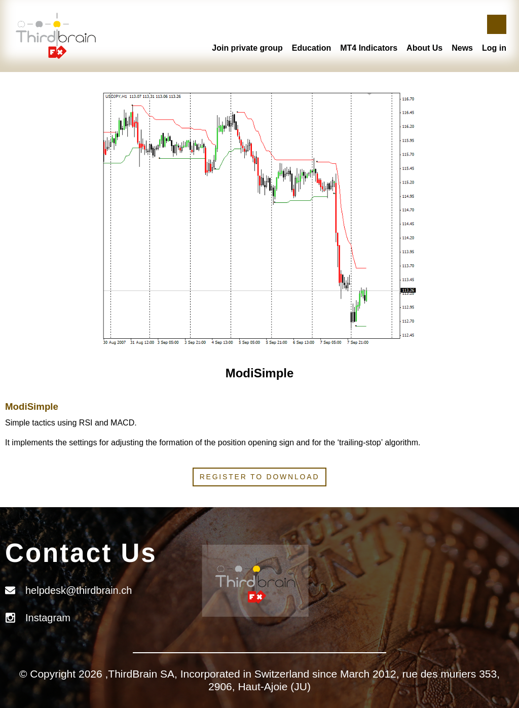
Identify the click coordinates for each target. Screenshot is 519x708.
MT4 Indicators (368, 48)
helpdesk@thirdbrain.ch (78, 590)
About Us (424, 48)
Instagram (47, 617)
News (462, 48)
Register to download (260, 477)
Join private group (247, 48)
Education (311, 48)
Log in (494, 48)
